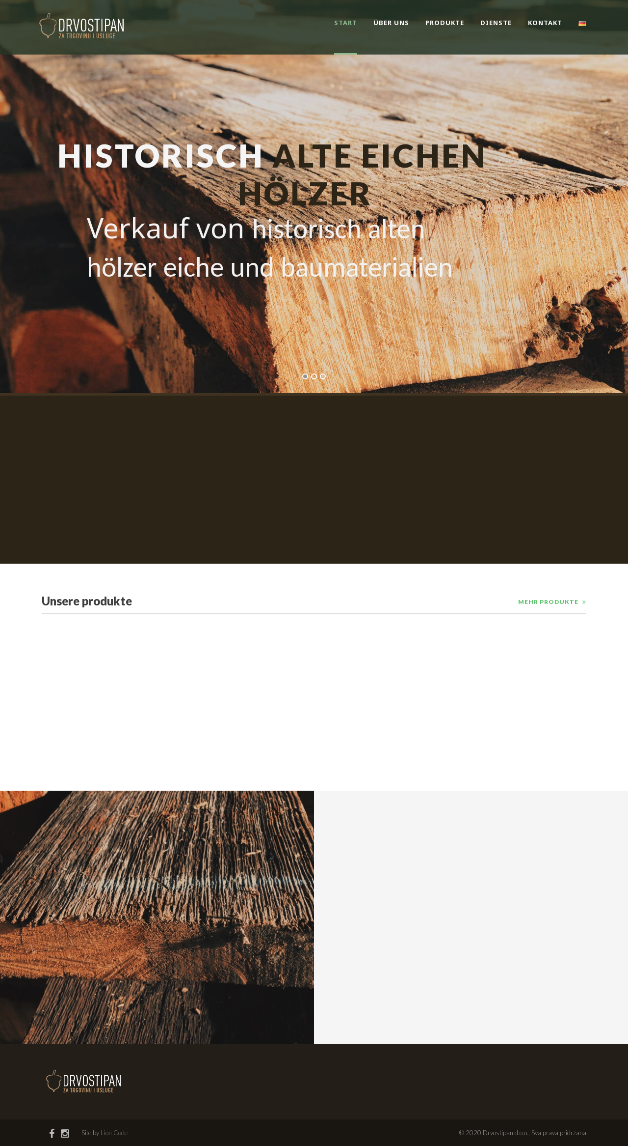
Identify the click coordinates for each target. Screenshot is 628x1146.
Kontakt (545, 22)
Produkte (444, 22)
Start (345, 22)
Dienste (496, 22)
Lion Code (114, 1133)
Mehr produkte (548, 601)
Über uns (391, 22)
